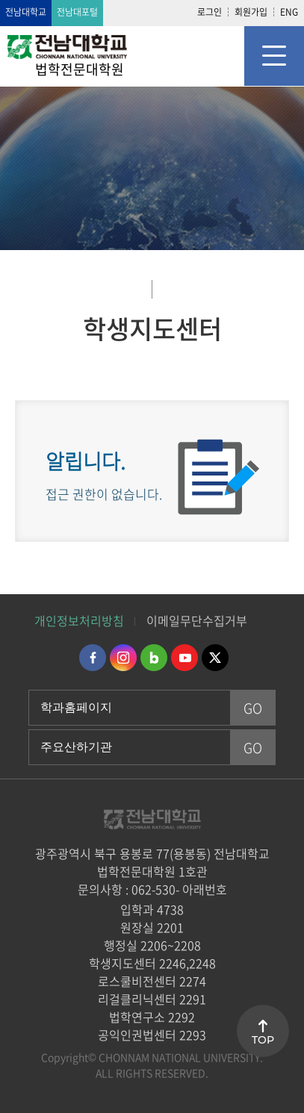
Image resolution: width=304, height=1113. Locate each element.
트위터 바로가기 (215, 657)
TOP (263, 1040)
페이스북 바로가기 (92, 657)
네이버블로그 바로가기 (153, 657)
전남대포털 (77, 12)
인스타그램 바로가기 (123, 657)
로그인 (209, 11)
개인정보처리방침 (79, 620)
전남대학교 (25, 12)
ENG (289, 11)
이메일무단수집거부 (196, 620)
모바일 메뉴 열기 (274, 56)
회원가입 (251, 11)
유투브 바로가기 (184, 657)
